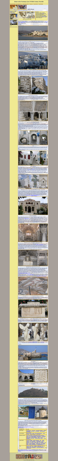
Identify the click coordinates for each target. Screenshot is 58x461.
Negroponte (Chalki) (29, 440)
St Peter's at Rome (26, 218)
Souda (30, 446)
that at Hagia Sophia (30, 274)
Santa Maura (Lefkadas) (39, 430)
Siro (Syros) (32, 442)
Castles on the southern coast (40, 447)
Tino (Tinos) (38, 441)
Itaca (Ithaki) (37, 431)
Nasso (43, 13)
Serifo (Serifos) (43, 443)
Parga (33, 433)
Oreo (40, 440)
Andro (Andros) (34, 441)
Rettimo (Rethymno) (40, 446)
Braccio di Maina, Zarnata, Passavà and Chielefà (36, 437)
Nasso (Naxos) (38, 443)
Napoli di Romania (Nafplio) (39, 438)
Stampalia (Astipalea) (40, 444)
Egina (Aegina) (36, 442)
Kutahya (35, 195)
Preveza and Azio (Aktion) (38, 433)
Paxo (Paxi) (33, 430)
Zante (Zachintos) (42, 431)
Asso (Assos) (33, 431)
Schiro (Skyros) (29, 441)
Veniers (33, 169)
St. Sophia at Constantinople (39, 244)
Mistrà (39, 437)
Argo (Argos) (32, 438)
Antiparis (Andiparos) (32, 443)
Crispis (29, 169)
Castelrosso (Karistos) (36, 440)
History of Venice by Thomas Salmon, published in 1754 (25, 450)
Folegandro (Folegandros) (32, 444)
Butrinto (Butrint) (29, 433)
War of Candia (44, 16)
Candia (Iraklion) (34, 446)
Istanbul (32, 195)
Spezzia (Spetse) (41, 442)
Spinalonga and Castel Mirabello (31, 447)
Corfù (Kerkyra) (29, 430)
